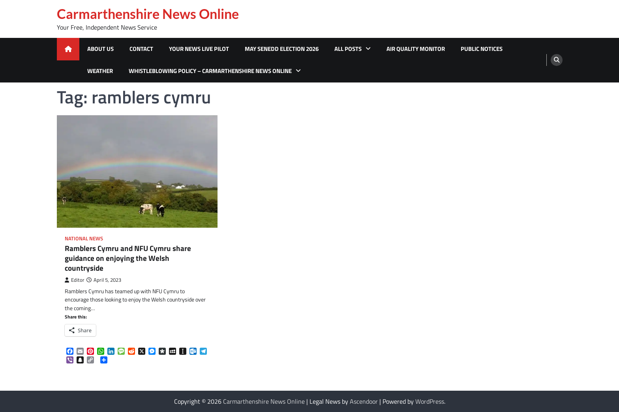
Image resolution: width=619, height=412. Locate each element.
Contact (141, 48)
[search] (557, 60)
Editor (74, 280)
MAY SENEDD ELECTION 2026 (282, 48)
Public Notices (482, 48)
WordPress (429, 401)
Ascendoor (364, 401)
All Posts (348, 48)
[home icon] (68, 49)
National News (84, 239)
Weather (100, 70)
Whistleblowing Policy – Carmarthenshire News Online (210, 70)
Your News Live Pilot (199, 48)
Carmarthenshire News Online (148, 14)
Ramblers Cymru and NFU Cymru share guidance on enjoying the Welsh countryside (128, 258)
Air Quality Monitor (415, 48)
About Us (100, 48)
